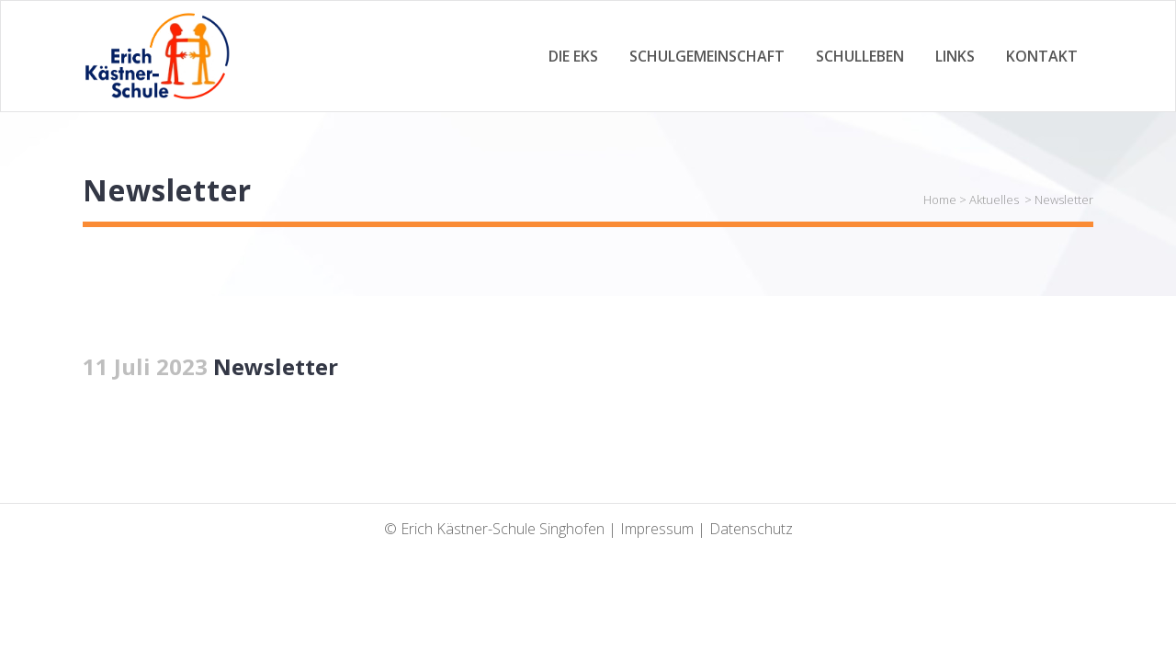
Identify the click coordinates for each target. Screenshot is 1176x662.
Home (939, 199)
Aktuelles (994, 199)
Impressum (657, 529)
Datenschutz (751, 529)
